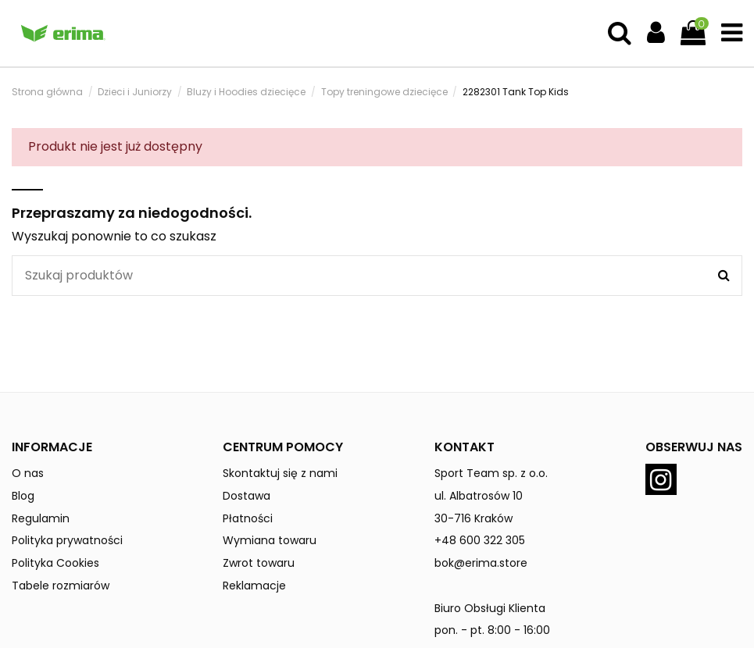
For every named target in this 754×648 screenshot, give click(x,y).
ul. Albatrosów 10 (478, 496)
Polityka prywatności (67, 540)
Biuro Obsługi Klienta (489, 608)
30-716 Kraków (473, 518)
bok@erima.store (480, 563)
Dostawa (246, 496)
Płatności (248, 518)
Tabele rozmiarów (60, 585)
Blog (23, 496)
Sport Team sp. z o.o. (491, 473)
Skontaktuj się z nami (280, 473)
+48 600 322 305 (479, 540)
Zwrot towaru (259, 563)
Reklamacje (254, 585)
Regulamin (41, 518)
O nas (28, 473)
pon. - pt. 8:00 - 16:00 (492, 630)
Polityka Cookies (55, 563)
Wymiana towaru (269, 540)
